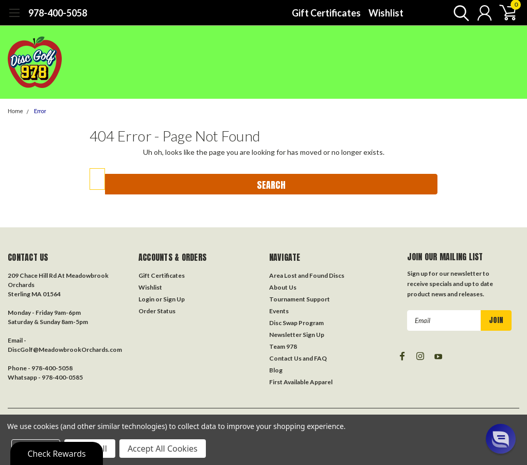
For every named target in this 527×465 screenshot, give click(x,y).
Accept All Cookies (163, 448)
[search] (459, 13)
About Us (282, 287)
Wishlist (385, 13)
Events (279, 311)
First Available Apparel (300, 382)
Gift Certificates (326, 13)
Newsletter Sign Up (296, 334)
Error (40, 111)
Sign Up (174, 299)
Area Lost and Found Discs (306, 275)
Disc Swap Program (296, 323)
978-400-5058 (57, 13)
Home (15, 111)
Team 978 (283, 346)
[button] (500, 438)
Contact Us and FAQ (298, 358)
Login (146, 299)
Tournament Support (299, 299)
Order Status (156, 311)
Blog (276, 370)
